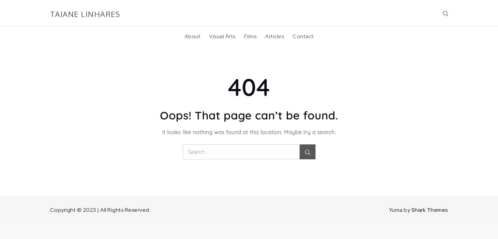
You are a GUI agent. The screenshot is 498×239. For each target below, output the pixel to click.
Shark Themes (429, 209)
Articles (274, 36)
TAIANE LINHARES (85, 14)
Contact (303, 36)
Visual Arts (222, 36)
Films (250, 36)
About (192, 36)
